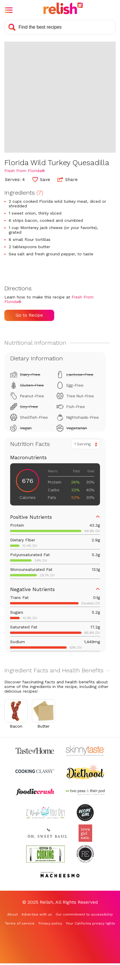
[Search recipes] (60, 27)
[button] (8, 10)
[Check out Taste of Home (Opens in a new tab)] (34, 750)
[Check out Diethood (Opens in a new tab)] (85, 771)
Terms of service (19, 923)
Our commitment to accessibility (84, 914)
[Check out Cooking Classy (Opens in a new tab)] (34, 771)
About (12, 914)
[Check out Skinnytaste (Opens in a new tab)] (85, 750)
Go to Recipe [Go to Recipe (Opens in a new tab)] (29, 315)
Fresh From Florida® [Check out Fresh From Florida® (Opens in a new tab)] (24, 170)
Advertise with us (36, 914)
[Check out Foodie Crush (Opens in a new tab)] (34, 792)
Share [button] (67, 179)
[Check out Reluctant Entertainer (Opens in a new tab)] (85, 854)
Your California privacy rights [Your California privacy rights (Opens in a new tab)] (90, 923)
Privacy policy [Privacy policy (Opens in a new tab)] (50, 923)
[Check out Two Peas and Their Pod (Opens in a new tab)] (85, 792)
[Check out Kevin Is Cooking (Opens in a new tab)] (45, 854)
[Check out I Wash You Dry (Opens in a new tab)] (45, 812)
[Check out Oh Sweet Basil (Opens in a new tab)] (47, 833)
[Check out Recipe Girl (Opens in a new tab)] (85, 812)
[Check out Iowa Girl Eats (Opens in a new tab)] (85, 833)
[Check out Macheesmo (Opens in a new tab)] (60, 875)
